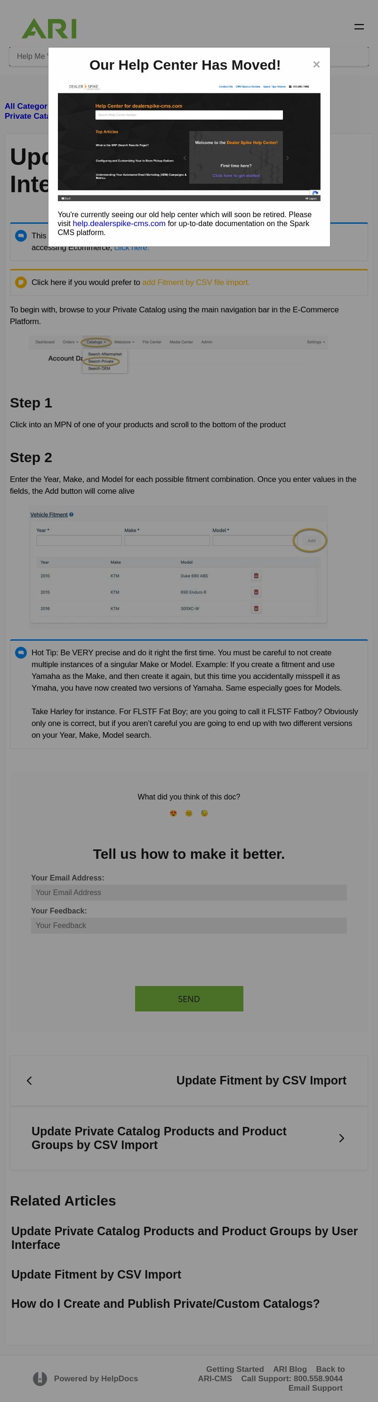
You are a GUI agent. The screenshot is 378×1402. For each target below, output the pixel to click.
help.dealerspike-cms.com (119, 223)
